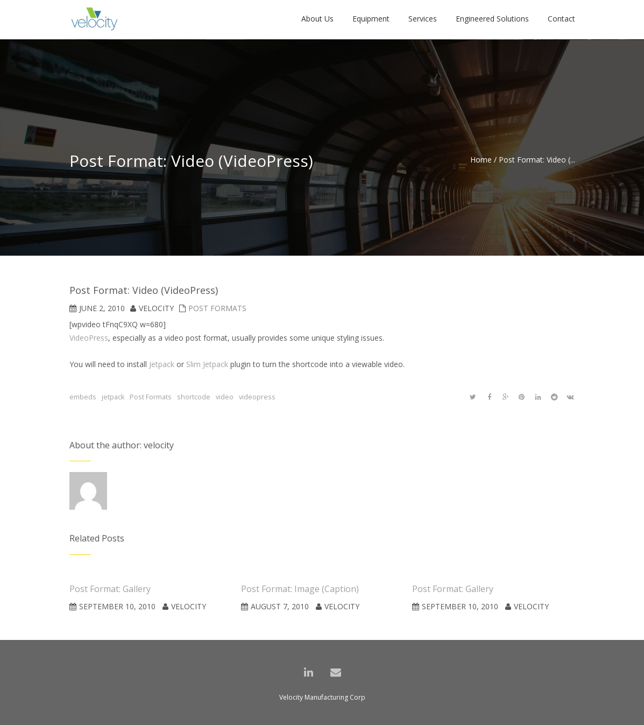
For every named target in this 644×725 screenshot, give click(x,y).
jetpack (113, 397)
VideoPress (88, 338)
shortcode (193, 397)
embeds (82, 397)
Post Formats (217, 308)
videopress (257, 397)
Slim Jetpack (207, 364)
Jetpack (161, 364)
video (224, 397)
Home (481, 159)
